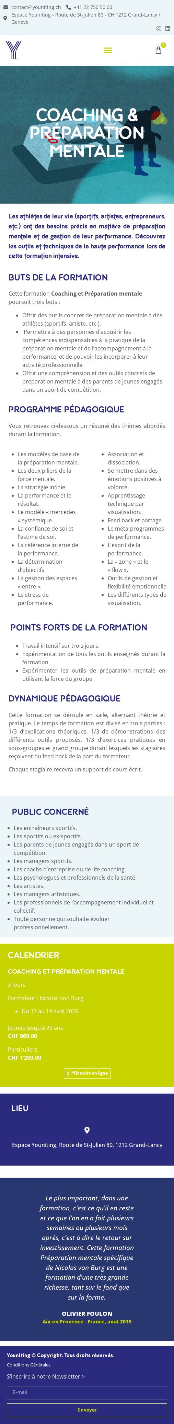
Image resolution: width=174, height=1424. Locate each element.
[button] (108, 50)
